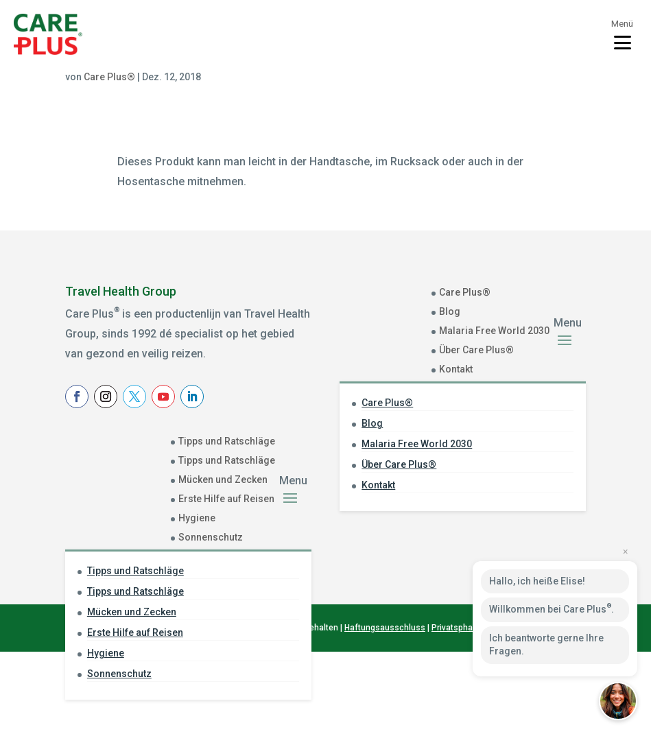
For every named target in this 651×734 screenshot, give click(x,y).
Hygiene (196, 517)
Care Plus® (109, 76)
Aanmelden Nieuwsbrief (442, 596)
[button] (618, 701)
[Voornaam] (442, 520)
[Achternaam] (442, 562)
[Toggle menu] (622, 34)
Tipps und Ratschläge (226, 441)
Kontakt (456, 369)
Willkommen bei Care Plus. (551, 608)
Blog (449, 311)
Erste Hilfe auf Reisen (226, 498)
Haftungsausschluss (384, 710)
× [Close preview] (625, 551)
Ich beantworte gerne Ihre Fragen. (546, 644)
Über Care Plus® (476, 349)
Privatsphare (455, 710)
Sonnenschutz (210, 537)
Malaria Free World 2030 (494, 330)
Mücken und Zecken (223, 479)
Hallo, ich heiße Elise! (537, 581)
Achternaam (383, 542)
